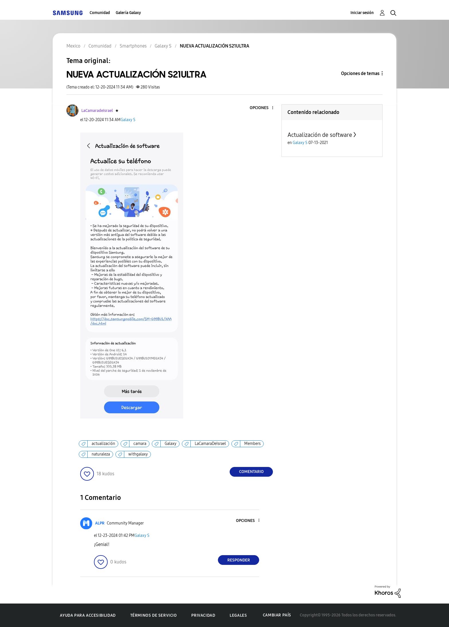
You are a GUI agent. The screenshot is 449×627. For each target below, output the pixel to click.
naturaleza (101, 454)
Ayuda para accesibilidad (87, 615)
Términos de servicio (153, 615)
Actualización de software (319, 134)
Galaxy (170, 443)
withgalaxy (138, 454)
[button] (263, 108)
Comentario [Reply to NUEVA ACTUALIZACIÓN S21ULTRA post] (251, 471)
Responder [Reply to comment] (238, 560)
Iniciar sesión (362, 12)
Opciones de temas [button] (360, 73)
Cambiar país (277, 615)
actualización (103, 443)
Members (252, 443)
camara (139, 443)
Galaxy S (128, 119)
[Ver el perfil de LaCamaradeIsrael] (97, 110)
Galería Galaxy (128, 12)
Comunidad (100, 12)
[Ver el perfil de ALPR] (100, 523)
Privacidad (203, 615)
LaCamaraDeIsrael (210, 443)
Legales (238, 615)
